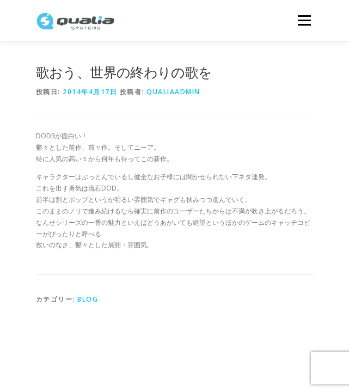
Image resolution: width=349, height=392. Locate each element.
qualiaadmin (173, 91)
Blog (87, 299)
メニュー (304, 20)
